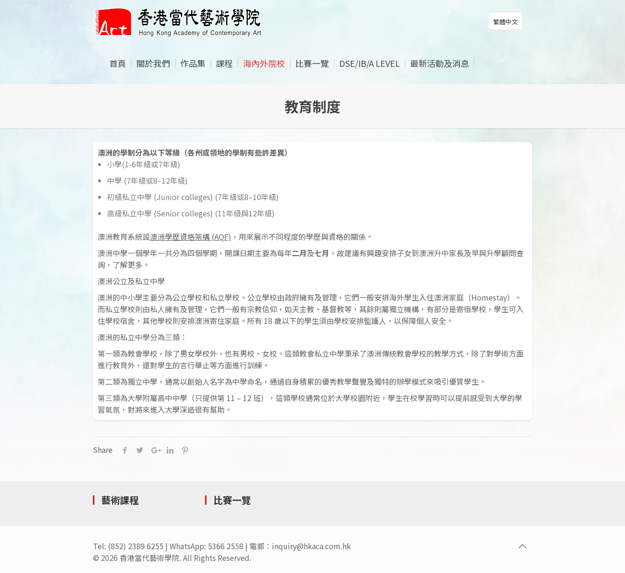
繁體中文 (505, 21)
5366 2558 (225, 546)
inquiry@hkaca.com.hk (311, 546)
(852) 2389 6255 (135, 546)
